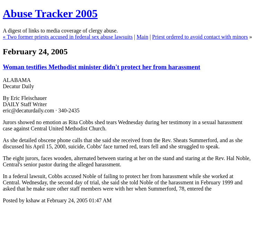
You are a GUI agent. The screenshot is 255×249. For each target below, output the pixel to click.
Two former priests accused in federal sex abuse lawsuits (70, 37)
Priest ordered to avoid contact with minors (200, 37)
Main (142, 37)
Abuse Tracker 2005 (50, 13)
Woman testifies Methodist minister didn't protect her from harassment (101, 67)
